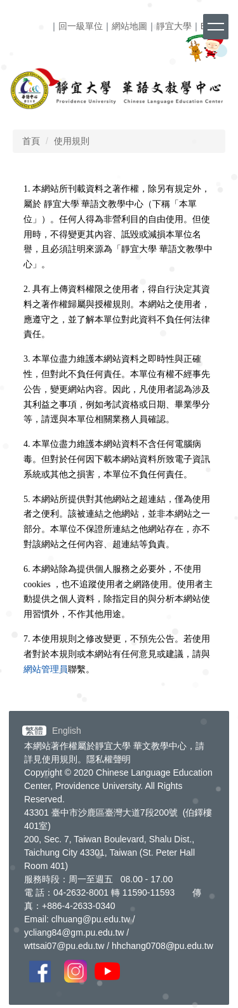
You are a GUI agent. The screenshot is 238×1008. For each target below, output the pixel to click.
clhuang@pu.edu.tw (90, 919)
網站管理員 (45, 669)
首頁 (31, 141)
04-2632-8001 (81, 892)
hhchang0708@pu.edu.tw (162, 946)
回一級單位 (80, 26)
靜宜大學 (174, 26)
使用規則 (71, 141)
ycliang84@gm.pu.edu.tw (74, 932)
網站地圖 (129, 26)
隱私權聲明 (108, 759)
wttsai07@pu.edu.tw (64, 946)
